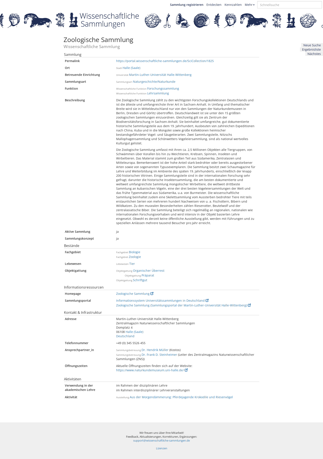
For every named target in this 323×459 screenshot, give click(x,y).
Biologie (134, 252)
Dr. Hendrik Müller (155, 350)
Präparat (148, 275)
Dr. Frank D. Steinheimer (159, 355)
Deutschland (125, 336)
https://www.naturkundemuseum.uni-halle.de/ (152, 370)
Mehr (250, 5)
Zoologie (135, 257)
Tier (132, 264)
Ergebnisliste (311, 49)
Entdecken (214, 5)
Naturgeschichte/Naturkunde (154, 82)
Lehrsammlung (158, 93)
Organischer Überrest (148, 271)
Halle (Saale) (131, 68)
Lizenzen (161, 448)
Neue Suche (312, 45)
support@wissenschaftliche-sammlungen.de (161, 440)
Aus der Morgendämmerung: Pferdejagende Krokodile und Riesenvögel (181, 397)
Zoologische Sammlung (134, 294)
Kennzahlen (233, 5)
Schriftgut (140, 280)
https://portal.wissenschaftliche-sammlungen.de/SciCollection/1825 (165, 61)
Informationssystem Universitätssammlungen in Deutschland (162, 300)
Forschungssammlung (163, 88)
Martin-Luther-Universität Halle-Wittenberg (160, 75)
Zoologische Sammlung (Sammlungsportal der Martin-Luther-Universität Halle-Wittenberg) (183, 305)
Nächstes (314, 54)
